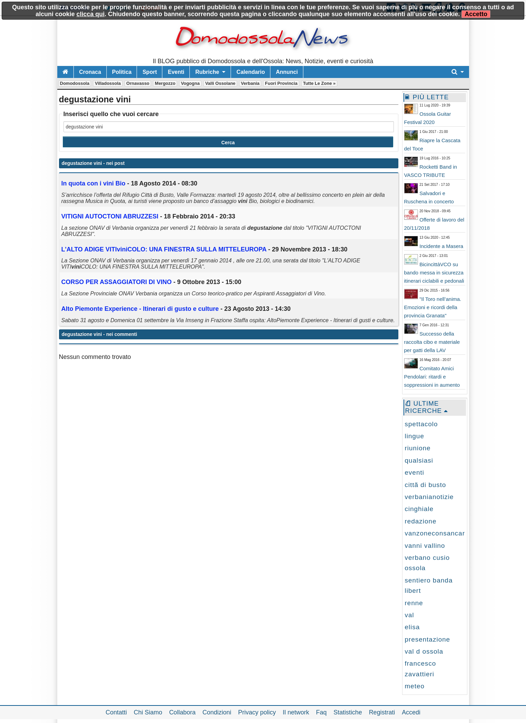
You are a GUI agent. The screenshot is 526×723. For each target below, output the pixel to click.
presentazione (427, 639)
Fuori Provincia (281, 83)
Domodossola (75, 83)
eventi (414, 472)
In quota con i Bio (93, 183)
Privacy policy (257, 712)
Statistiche (348, 712)
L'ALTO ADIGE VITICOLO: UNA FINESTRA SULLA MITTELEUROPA (164, 249)
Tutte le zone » (319, 83)
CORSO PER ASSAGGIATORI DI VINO (116, 282)
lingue (414, 436)
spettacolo (421, 424)
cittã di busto (425, 484)
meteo (415, 686)
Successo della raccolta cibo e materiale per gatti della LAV (432, 342)
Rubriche (207, 72)
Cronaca (90, 72)
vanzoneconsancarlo (438, 533)
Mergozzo (165, 83)
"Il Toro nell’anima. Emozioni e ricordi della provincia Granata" (432, 307)
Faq (321, 712)
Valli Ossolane (220, 83)
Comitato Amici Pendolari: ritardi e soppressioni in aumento (432, 376)
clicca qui (91, 14)
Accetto (476, 14)
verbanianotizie (429, 496)
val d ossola (424, 651)
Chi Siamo (148, 712)
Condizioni (216, 712)
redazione (420, 521)
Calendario (250, 72)
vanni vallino (425, 545)
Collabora (182, 712)
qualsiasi (419, 460)
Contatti (116, 712)
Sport (149, 72)
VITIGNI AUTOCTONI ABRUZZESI (110, 216)
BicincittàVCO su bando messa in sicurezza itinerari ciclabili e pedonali (434, 272)
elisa (412, 627)
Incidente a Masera (442, 246)
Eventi (176, 72)
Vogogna (190, 83)
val (409, 615)
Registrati (382, 712)
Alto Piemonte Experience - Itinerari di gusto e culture (140, 308)
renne (414, 603)
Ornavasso (137, 83)
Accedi (411, 712)
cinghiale (419, 508)
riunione (418, 448)
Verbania (250, 83)
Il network (296, 712)
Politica (122, 72)
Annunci (287, 72)
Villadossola (108, 83)
